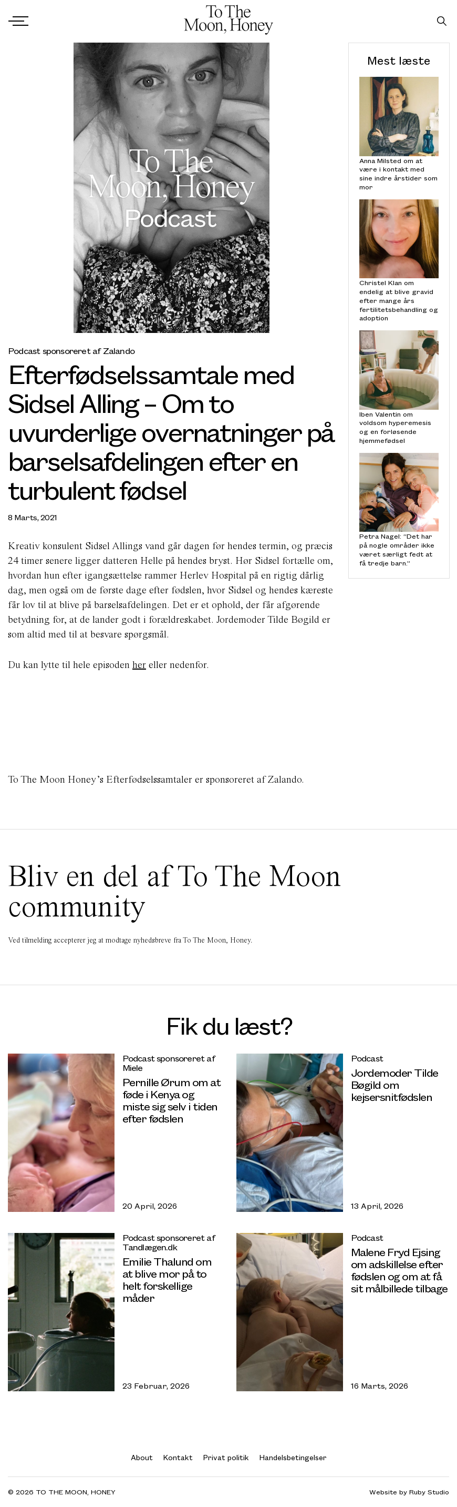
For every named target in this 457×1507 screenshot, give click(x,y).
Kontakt (178, 1457)
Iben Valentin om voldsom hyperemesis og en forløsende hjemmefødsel (395, 426)
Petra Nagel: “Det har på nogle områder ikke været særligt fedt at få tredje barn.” (396, 549)
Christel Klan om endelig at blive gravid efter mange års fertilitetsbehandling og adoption (398, 300)
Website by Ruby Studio (409, 1492)
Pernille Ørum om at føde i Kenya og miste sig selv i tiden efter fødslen (171, 1100)
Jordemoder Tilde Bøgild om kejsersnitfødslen (394, 1084)
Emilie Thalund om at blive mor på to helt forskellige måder (167, 1279)
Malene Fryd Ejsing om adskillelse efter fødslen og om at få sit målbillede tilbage (399, 1270)
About (142, 1457)
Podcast (367, 1058)
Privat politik (226, 1457)
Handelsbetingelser (293, 1457)
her (139, 665)
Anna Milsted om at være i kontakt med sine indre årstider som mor (398, 173)
